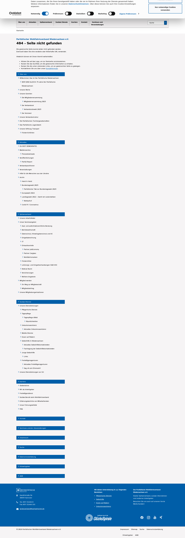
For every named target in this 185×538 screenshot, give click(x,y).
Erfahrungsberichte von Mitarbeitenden (34, 401)
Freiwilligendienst (26, 393)
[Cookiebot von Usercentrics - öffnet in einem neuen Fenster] (15, 28)
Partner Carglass (30, 253)
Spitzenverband (25, 214)
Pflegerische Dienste (29, 310)
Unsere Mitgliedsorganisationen (32, 292)
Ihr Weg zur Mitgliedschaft (32, 284)
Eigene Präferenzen (128, 28)
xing (161, 517)
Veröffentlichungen (27, 158)
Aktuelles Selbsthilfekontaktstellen (37, 345)
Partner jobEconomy (31, 249)
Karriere (23, 382)
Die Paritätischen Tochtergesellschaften (34, 121)
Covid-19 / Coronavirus (30, 205)
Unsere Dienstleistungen (29, 306)
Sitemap (134, 529)
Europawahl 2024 (28, 193)
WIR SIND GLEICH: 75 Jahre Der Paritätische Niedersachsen (38, 84)
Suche (22, 447)
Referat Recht (27, 269)
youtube (155, 517)
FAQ (21, 409)
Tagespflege (26, 314)
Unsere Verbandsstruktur (29, 117)
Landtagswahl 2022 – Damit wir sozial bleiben (39, 197)
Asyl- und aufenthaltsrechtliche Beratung (37, 226)
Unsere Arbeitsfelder (27, 218)
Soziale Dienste (25, 302)
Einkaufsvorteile (28, 245)
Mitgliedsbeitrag (28, 288)
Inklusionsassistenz (29, 325)
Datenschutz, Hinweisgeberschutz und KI (37, 234)
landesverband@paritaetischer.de (32, 509)
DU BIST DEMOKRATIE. (28, 146)
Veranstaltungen (26, 170)
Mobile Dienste (27, 333)
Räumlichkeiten (32, 321)
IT (22, 242)
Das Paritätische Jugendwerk (30, 125)
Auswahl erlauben (165, 14)
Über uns (23, 74)
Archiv (22, 177)
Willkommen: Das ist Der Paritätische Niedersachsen (39, 78)
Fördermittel (26, 261)
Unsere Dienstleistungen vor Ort (32, 372)
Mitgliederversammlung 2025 (35, 101)
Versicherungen (28, 273)
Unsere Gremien (26, 94)
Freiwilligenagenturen (30, 360)
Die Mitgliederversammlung (32, 98)
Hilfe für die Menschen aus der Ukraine (34, 173)
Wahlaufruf (28, 201)
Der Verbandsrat (28, 105)
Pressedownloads (28, 154)
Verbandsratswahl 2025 (32, 109)
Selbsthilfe (100, 499)
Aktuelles (23, 142)
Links (26, 356)
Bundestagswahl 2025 (30, 185)
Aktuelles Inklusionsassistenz (35, 329)
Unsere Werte (25, 90)
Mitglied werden (26, 281)
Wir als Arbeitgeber (27, 389)
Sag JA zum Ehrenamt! (32, 368)
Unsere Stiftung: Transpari (29, 129)
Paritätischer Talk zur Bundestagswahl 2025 (40, 189)
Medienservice (25, 150)
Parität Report (27, 162)
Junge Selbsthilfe (28, 353)
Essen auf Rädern (28, 337)
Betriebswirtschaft (28, 230)
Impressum (24, 438)
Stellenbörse (24, 386)
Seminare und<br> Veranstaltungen (33, 428)
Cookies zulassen (165, 6)
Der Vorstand (26, 113)
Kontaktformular (52, 69)
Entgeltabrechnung (29, 238)
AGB (21, 476)
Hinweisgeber (25, 466)
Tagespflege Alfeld (31, 317)
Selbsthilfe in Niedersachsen (32, 341)
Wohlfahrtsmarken (30, 257)
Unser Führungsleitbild (28, 405)
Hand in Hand (27, 181)
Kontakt (22, 419)
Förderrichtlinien (28, 133)
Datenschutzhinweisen (79, 18)
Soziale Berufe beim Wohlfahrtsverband (34, 397)
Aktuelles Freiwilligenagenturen (35, 364)
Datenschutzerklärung (28, 457)
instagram (148, 517)
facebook (141, 517)
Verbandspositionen (27, 166)
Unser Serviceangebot (28, 222)
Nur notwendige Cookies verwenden (165, 23)
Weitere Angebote (29, 277)
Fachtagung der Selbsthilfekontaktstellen (39, 349)
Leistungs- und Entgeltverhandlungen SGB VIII (39, 265)
